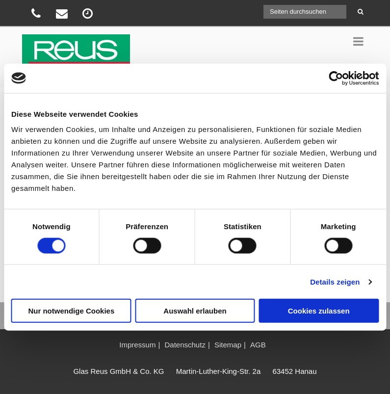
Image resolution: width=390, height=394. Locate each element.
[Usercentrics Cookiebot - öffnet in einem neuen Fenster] (336, 78)
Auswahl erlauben (194, 311)
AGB (258, 345)
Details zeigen (335, 281)
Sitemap (227, 345)
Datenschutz (185, 345)
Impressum (137, 345)
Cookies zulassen (319, 311)
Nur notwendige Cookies (71, 311)
